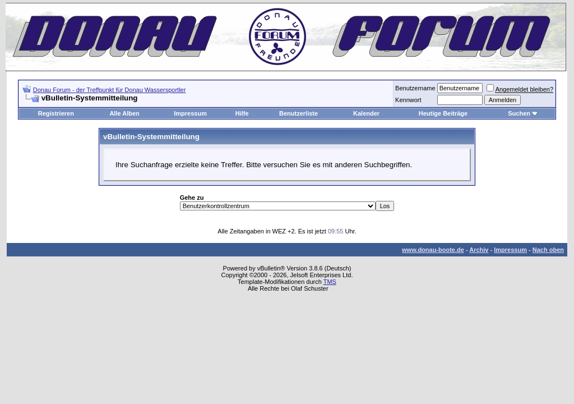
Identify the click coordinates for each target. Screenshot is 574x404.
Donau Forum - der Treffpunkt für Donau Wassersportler (109, 89)
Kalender (366, 113)
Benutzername (415, 88)
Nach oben (548, 249)
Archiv (478, 249)
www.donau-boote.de (433, 249)
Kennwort (408, 100)
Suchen (519, 113)
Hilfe (242, 113)
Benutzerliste (298, 113)
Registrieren (56, 113)
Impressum (190, 113)
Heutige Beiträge (443, 113)
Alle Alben (124, 113)
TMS (329, 281)
